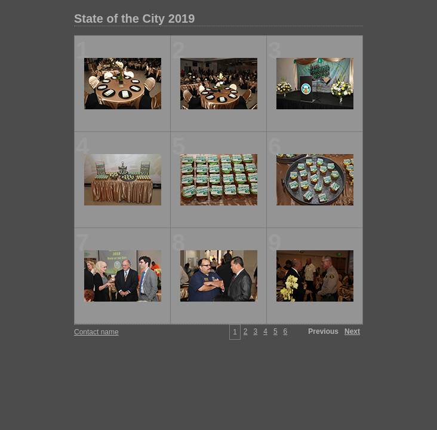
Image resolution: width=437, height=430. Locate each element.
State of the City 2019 (134, 18)
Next (352, 331)
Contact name (96, 332)
